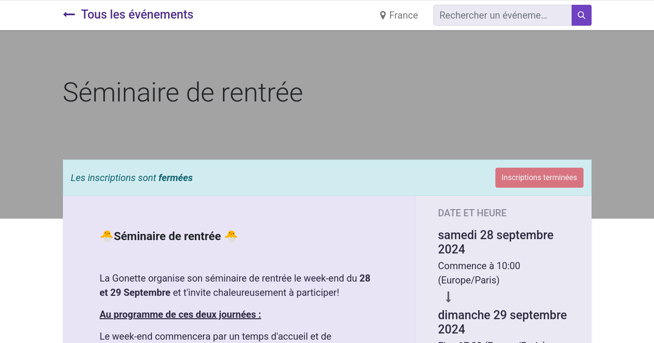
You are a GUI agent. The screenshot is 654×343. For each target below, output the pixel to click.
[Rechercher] (582, 15)
